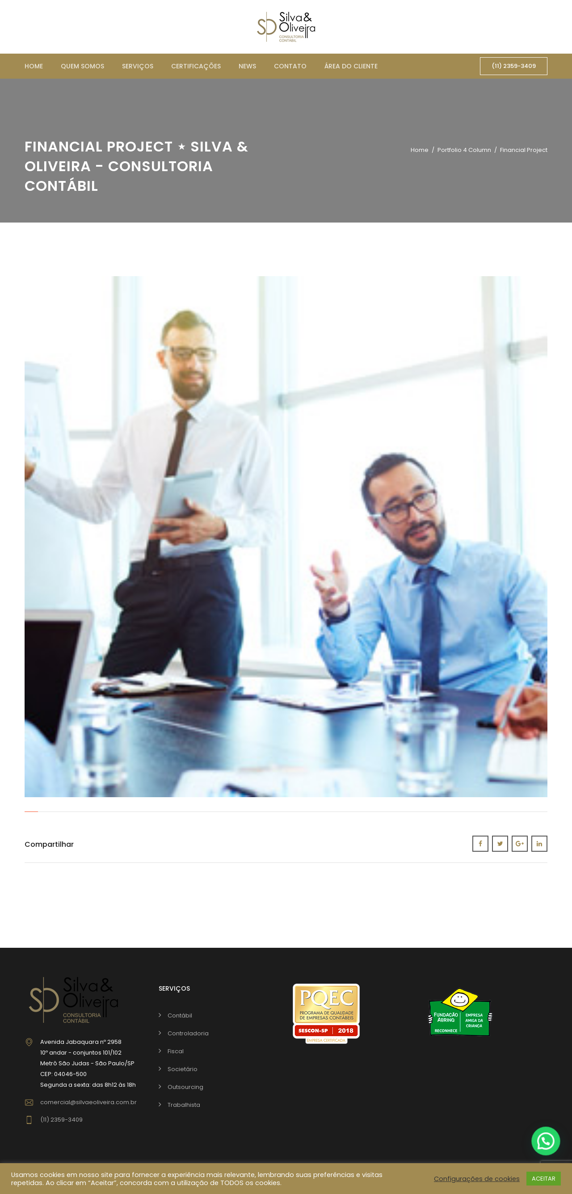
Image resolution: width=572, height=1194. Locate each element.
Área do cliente (351, 66)
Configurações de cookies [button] (477, 1179)
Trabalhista (184, 1105)
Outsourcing (185, 1087)
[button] (546, 1141)
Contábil (180, 1015)
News (247, 66)
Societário (183, 1069)
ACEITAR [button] (543, 1178)
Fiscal (176, 1051)
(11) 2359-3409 (514, 66)
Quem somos (82, 66)
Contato (290, 66)
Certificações (196, 66)
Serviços (137, 66)
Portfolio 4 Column (464, 150)
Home (34, 66)
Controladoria (188, 1033)
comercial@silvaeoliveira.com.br (88, 1102)
